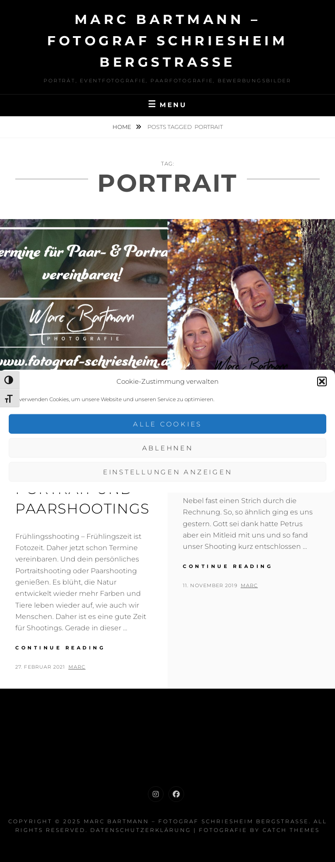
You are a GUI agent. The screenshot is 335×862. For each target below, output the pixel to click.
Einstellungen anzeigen (167, 471)
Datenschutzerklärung (140, 830)
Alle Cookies (167, 423)
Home (123, 126)
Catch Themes (291, 830)
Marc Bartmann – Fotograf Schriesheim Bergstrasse (167, 40)
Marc (76, 667)
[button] (322, 381)
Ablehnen (167, 447)
